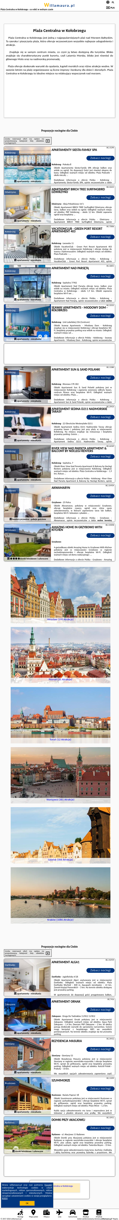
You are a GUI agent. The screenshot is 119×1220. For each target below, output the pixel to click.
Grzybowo (10, 490)
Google (48, 1185)
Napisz (115, 1219)
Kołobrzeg (10, 152)
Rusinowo (10, 1083)
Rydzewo (9, 1122)
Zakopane (10, 1004)
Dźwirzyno (10, 192)
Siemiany (10, 1043)
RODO (5, 1198)
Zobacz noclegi (100, 158)
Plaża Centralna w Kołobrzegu (59, 1186)
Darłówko (10, 965)
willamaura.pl (59, 5)
